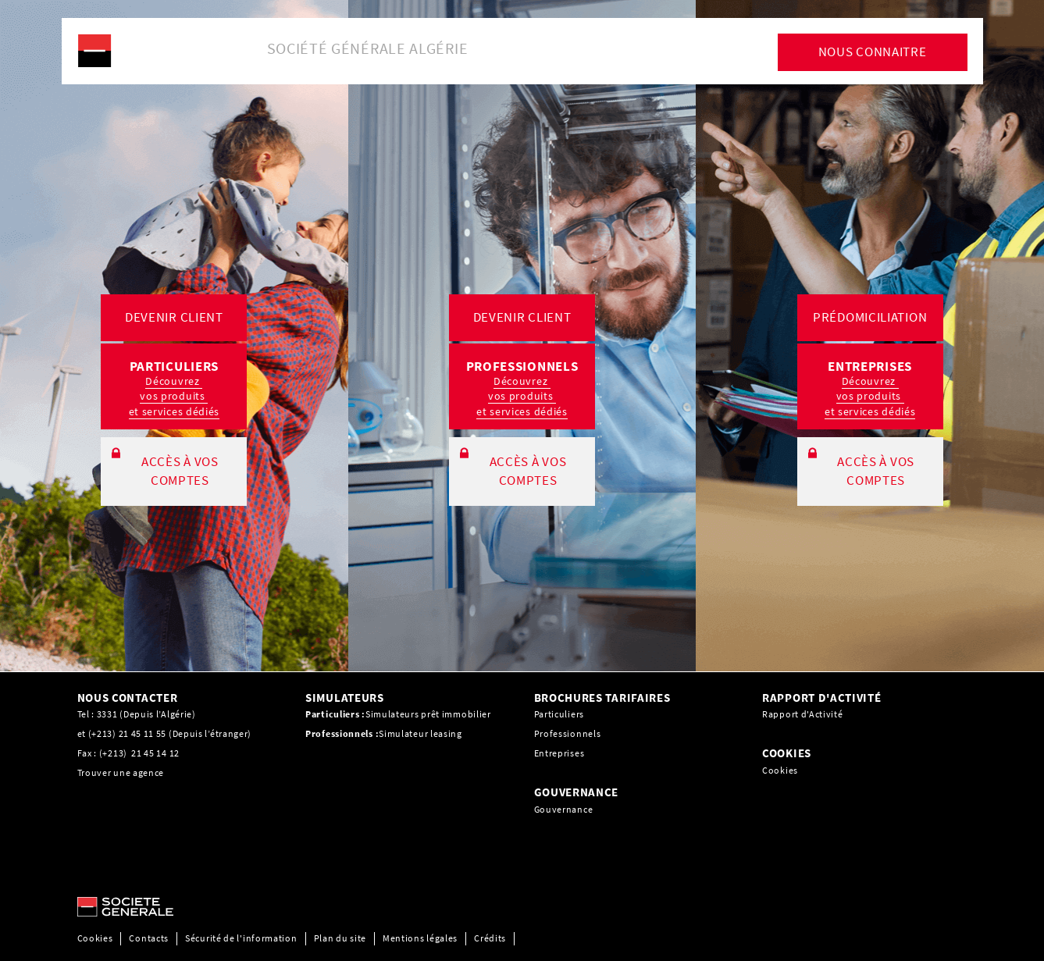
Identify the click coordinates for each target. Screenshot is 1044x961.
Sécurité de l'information (241, 938)
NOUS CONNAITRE (872, 51)
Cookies (780, 770)
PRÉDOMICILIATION (870, 317)
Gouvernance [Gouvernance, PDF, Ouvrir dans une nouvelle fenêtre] (563, 809)
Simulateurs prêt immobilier (428, 714)
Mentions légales (420, 938)
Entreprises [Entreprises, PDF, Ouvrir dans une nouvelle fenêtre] (559, 753)
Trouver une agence (121, 772)
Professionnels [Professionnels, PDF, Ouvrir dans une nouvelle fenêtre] (567, 733)
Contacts (149, 938)
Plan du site (340, 938)
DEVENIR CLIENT (174, 317)
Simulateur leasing (420, 733)
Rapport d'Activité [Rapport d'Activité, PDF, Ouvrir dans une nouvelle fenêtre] (802, 714)
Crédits (490, 938)
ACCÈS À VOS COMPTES (180, 471)
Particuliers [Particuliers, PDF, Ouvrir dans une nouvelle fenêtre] (559, 714)
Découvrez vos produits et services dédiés (174, 396)
